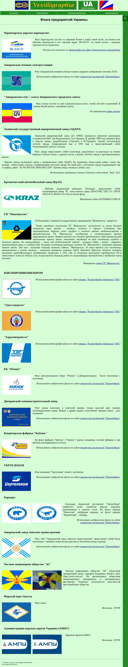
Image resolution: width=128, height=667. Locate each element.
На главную (13, 13)
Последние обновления (77, 13)
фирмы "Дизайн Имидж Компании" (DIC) (99, 279)
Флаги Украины (42, 13)
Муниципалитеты (112, 13)
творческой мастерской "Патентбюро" (100, 76)
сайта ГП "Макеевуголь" (108, 263)
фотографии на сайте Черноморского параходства (94, 50)
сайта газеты (113, 111)
